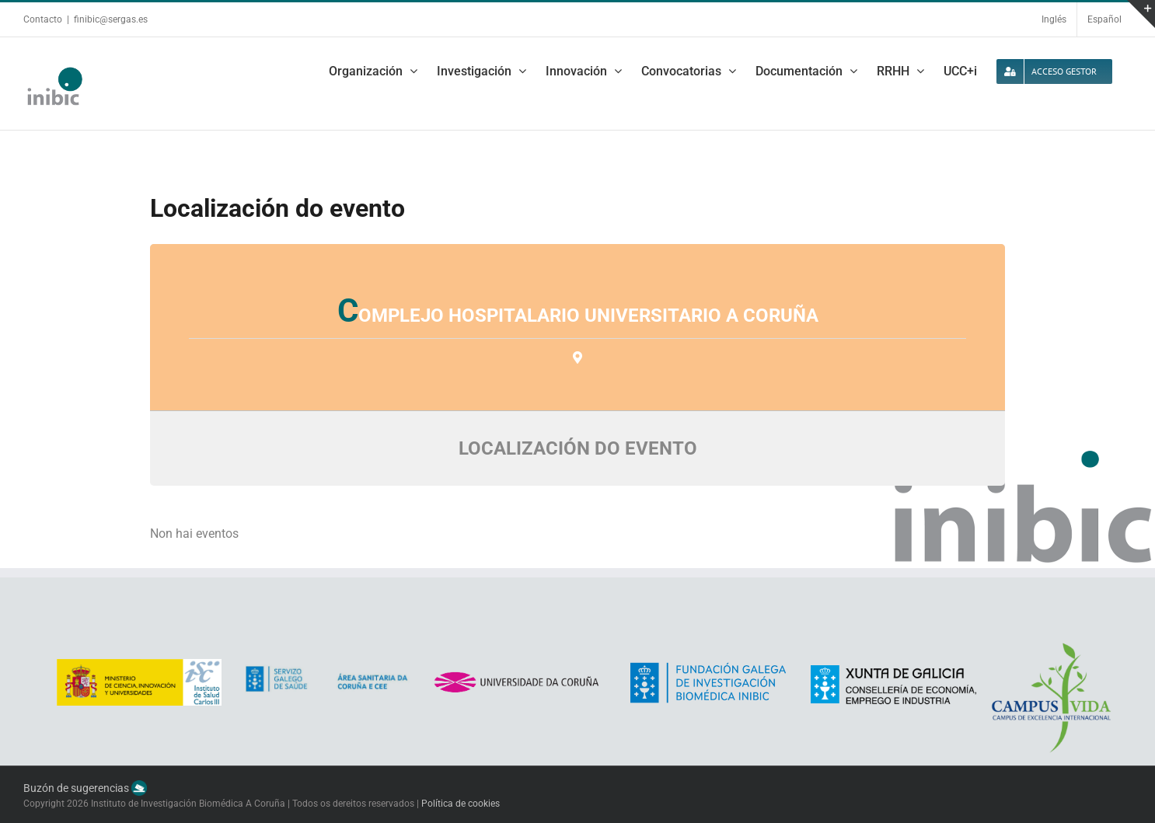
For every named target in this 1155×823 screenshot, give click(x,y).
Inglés (1054, 19)
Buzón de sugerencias (85, 788)
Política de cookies (460, 803)
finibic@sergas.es (111, 19)
